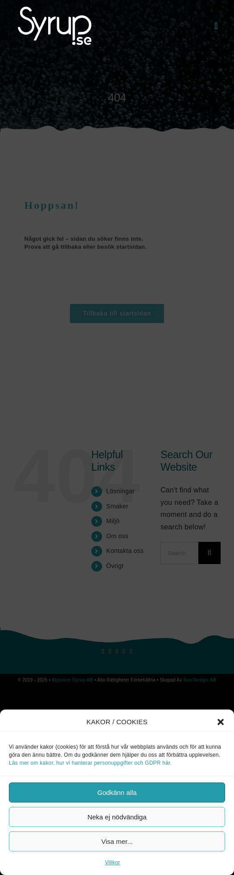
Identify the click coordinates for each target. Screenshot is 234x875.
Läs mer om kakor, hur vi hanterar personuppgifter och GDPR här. (90, 763)
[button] (220, 722)
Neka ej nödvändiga (117, 817)
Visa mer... (117, 841)
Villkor (112, 862)
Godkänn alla (116, 792)
